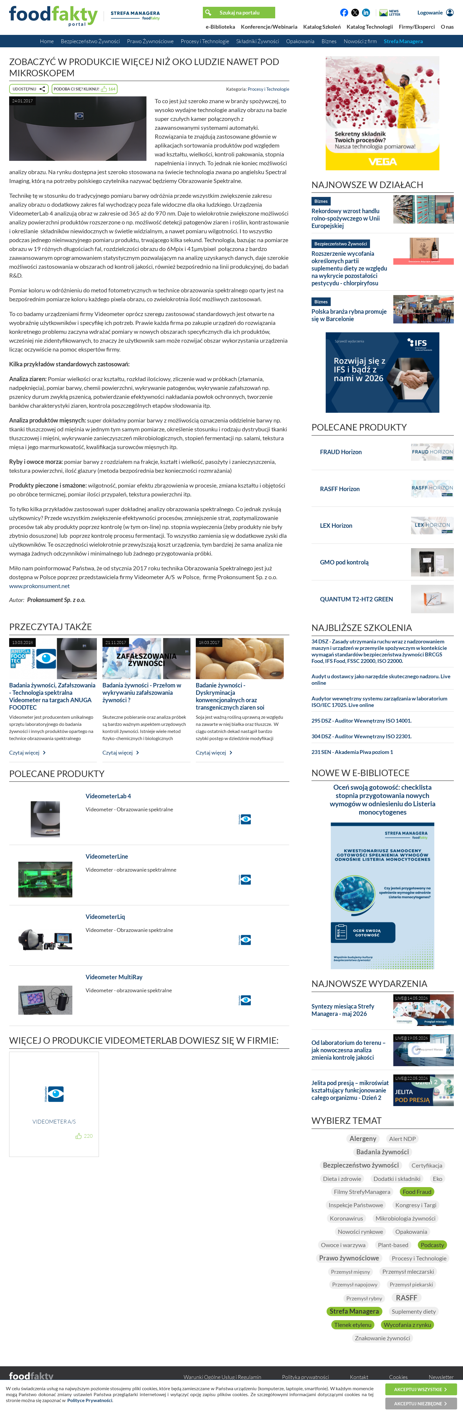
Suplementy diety (414, 1312)
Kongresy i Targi (415, 1205)
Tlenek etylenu (352, 1326)
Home (47, 41)
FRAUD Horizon (341, 451)
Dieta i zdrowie (342, 1179)
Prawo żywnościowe (349, 1259)
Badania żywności (382, 1152)
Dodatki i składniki (397, 1179)
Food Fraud (417, 1192)
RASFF (406, 1298)
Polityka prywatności (305, 1378)
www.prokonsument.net (39, 585)
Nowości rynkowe (360, 1232)
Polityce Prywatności (89, 1400)
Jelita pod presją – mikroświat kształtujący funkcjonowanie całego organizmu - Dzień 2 (350, 1090)
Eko (437, 1179)
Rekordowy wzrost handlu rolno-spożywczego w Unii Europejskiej (346, 218)
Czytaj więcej (24, 752)
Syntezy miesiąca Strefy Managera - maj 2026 (343, 1010)
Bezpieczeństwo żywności (361, 1166)
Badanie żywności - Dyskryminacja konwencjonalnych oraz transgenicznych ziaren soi (230, 696)
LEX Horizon (336, 525)
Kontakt (359, 1378)
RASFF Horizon (340, 488)
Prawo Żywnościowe (150, 41)
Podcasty (432, 1245)
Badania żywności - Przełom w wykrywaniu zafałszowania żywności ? (141, 692)
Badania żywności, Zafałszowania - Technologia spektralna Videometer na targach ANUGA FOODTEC (52, 696)
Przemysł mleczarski (408, 1272)
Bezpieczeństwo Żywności (90, 41)
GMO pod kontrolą (344, 562)
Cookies (398, 1378)
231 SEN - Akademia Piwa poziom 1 (352, 752)
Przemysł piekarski (411, 1285)
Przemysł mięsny (350, 1273)
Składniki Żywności (257, 41)
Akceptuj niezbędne (418, 1403)
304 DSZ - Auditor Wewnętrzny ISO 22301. (362, 736)
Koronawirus (346, 1219)
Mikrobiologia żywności (406, 1219)
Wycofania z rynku (407, 1326)
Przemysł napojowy (354, 1285)
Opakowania (300, 41)
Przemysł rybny (364, 1299)
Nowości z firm (360, 41)
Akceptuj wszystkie (418, 1389)
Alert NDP (402, 1138)
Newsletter (441, 1378)
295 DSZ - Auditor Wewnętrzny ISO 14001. (362, 721)
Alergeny (363, 1139)
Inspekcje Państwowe (356, 1205)
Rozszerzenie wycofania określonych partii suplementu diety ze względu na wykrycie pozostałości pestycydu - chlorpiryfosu (349, 268)
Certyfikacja (427, 1165)
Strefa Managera (403, 41)
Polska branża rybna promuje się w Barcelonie (349, 315)
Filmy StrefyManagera (362, 1192)
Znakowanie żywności (382, 1339)
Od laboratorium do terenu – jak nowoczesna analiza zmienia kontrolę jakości (349, 1050)
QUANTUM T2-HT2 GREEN (356, 599)
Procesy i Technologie (205, 41)
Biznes (329, 41)
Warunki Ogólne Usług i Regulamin (222, 1378)
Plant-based (393, 1245)
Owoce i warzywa (343, 1245)
